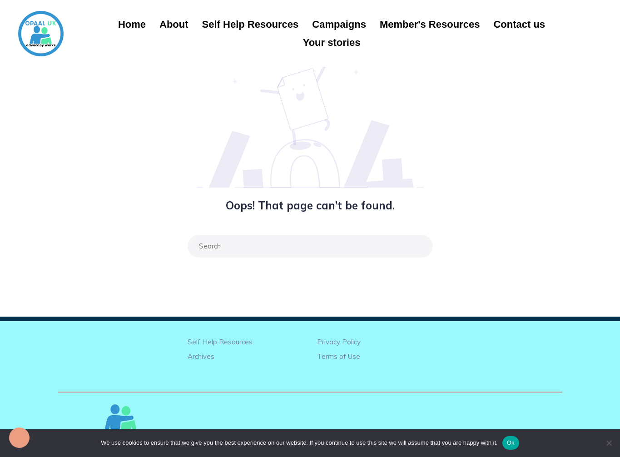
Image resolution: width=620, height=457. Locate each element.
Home (132, 24)
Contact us (519, 24)
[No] (608, 442)
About (173, 24)
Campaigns (339, 24)
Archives (201, 356)
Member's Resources (430, 24)
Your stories (332, 42)
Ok (511, 442)
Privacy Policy (339, 342)
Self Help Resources (250, 24)
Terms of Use (338, 356)
